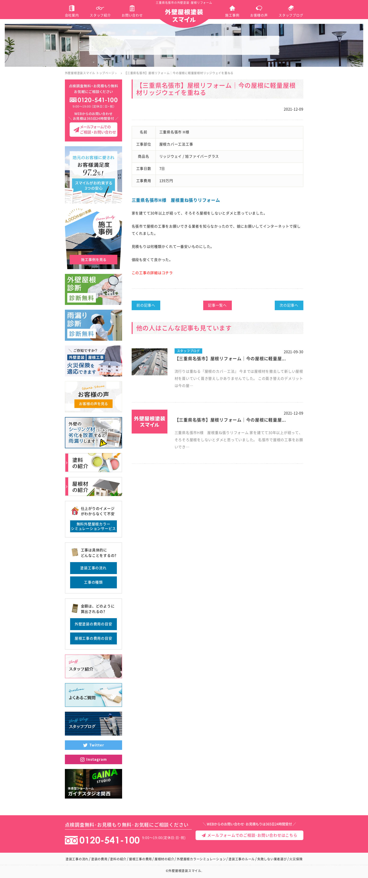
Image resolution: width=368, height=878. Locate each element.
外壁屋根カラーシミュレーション (201, 859)
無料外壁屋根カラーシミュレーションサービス (93, 526)
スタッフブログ (291, 15)
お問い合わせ (132, 15)
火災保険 (295, 859)
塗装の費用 (99, 859)
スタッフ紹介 (100, 15)
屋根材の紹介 (164, 859)
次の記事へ (289, 305)
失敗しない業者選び (272, 859)
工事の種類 (93, 582)
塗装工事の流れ (93, 568)
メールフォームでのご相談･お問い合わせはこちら (249, 835)
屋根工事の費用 (140, 859)
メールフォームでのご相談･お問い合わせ (239, 869)
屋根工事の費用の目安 (93, 638)
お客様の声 (259, 15)
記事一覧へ (217, 305)
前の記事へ (145, 305)
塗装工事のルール (241, 859)
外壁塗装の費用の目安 (93, 624)
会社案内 (72, 15)
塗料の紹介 (118, 859)
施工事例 (232, 15)
